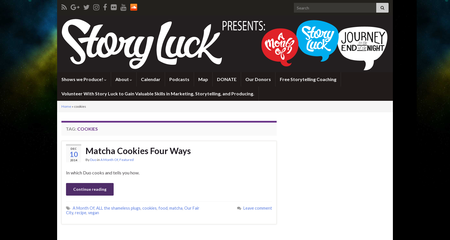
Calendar (150, 79)
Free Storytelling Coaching (308, 79)
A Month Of (109, 160)
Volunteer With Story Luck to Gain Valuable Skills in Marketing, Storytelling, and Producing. (157, 93)
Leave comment (257, 208)
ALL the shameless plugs (118, 208)
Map (203, 79)
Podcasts (179, 79)
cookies (149, 208)
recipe (80, 212)
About (123, 79)
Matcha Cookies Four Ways (138, 150)
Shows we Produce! (83, 79)
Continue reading (89, 189)
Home (66, 106)
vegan (93, 212)
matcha (176, 208)
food (163, 208)
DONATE (226, 79)
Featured (126, 160)
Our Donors (258, 79)
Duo (93, 160)
